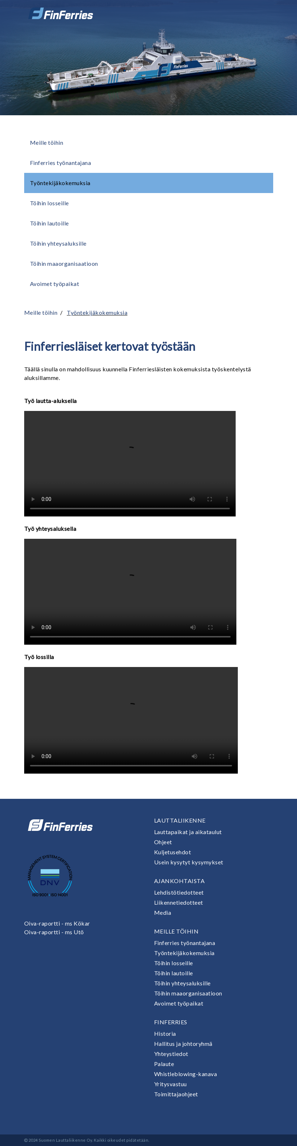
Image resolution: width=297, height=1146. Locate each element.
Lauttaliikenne (180, 820)
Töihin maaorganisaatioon (64, 263)
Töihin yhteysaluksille (58, 243)
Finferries (170, 1022)
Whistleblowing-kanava (185, 1073)
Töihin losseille (49, 203)
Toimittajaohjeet (176, 1094)
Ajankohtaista (179, 880)
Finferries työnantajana (60, 162)
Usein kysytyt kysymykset (188, 862)
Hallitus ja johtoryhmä (183, 1043)
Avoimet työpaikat (54, 283)
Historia (165, 1033)
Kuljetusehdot (172, 852)
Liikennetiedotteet (178, 902)
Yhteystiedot (171, 1053)
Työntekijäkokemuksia (60, 182)
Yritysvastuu (170, 1083)
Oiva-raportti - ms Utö (54, 931)
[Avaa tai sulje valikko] (263, 13)
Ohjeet (163, 841)
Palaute (164, 1063)
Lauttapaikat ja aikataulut (188, 831)
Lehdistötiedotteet (179, 892)
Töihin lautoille (49, 223)
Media (162, 912)
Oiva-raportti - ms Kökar (57, 923)
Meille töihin (47, 142)
